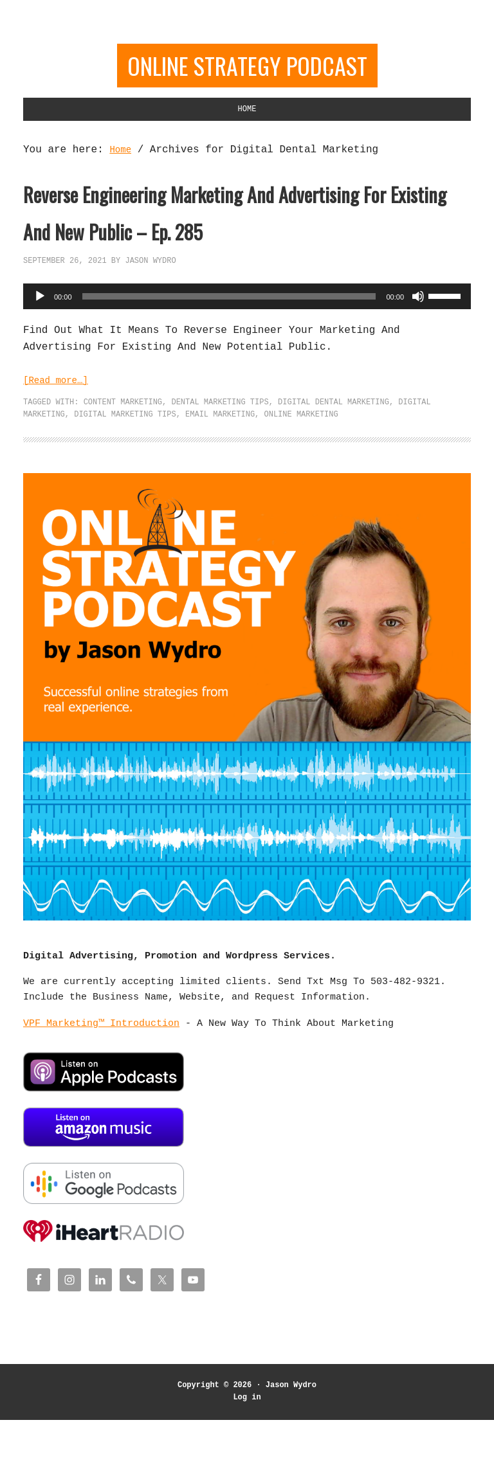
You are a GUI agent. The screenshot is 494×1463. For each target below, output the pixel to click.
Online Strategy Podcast (247, 69)
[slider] (229, 347)
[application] (247, 347)
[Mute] (418, 347)
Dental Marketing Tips (219, 453)
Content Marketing (123, 453)
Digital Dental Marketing (333, 453)
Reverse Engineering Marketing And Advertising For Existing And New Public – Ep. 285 (245, 240)
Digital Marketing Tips (125, 466)
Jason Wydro (291, 1428)
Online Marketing (301, 466)
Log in (247, 1440)
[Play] (39, 347)
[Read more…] (60, 431)
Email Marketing (220, 466)
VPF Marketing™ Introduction (101, 1074)
